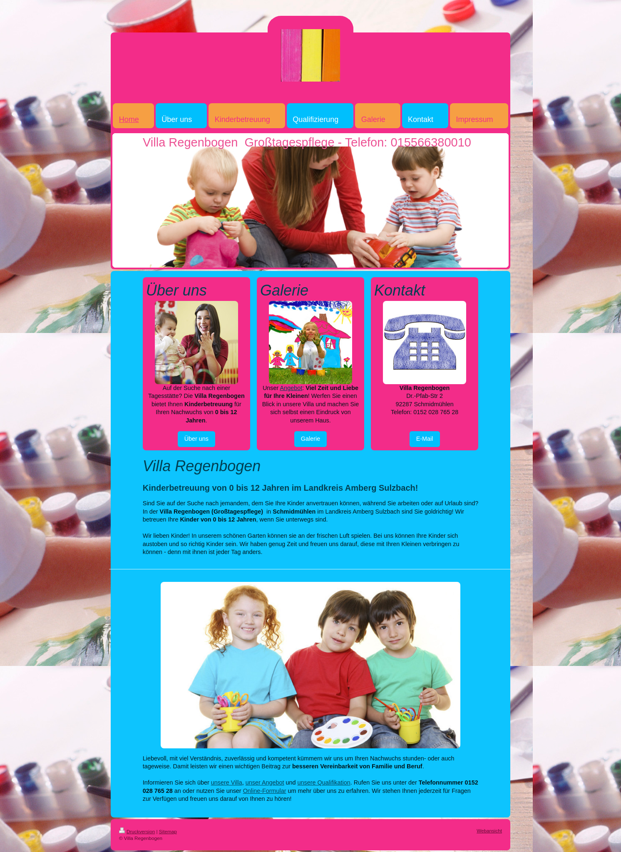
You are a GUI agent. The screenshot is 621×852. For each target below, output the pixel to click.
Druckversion (137, 831)
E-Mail (424, 438)
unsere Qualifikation (324, 782)
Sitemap (168, 831)
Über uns (196, 438)
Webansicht (489, 830)
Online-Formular (264, 790)
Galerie (310, 438)
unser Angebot (265, 782)
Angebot (291, 388)
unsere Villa (226, 782)
